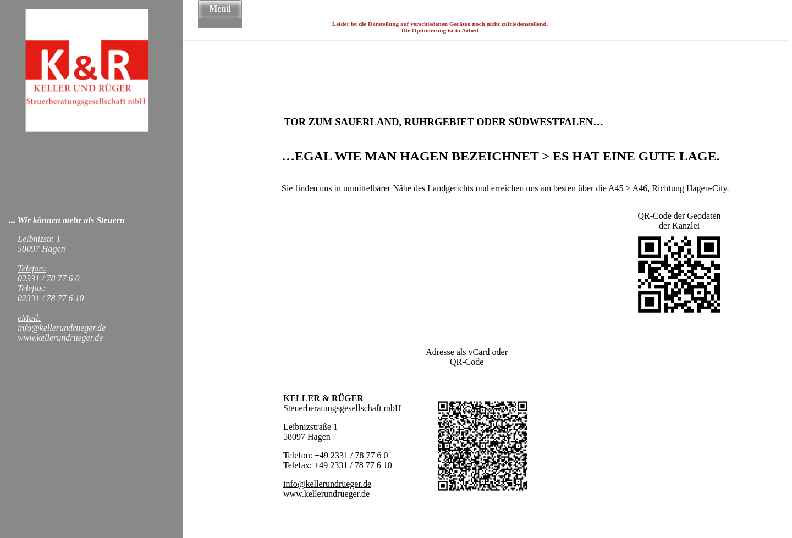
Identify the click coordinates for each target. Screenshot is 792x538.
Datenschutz (220, 26)
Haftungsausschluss (220, 25)
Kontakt (220, 24)
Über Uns (220, 19)
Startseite (220, 18)
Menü (220, 8)
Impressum (220, 27)
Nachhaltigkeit (220, 22)
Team (220, 20)
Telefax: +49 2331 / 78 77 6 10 (337, 465)
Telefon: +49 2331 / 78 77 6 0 (335, 455)
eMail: (29, 318)
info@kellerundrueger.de (327, 484)
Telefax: (32, 288)
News (220, 23)
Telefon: (32, 268)
